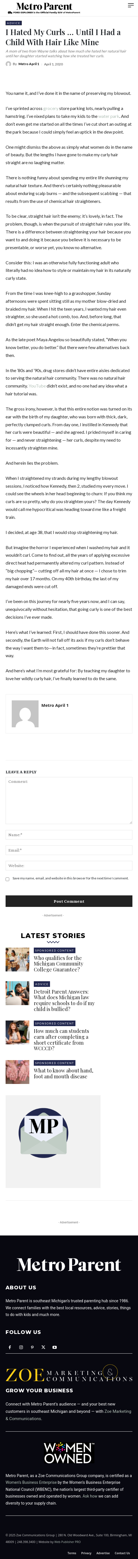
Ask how (89, 1496)
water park (108, 116)
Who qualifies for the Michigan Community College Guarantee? (58, 964)
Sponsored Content (54, 950)
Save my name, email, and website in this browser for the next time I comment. (71, 878)
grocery (50, 108)
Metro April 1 (28, 64)
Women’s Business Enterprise (31, 1482)
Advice (14, 23)
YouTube (37, 385)
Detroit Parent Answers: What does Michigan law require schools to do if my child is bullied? (64, 1000)
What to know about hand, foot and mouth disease (63, 1073)
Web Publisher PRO (67, 1542)
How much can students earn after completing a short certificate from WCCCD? (61, 1040)
